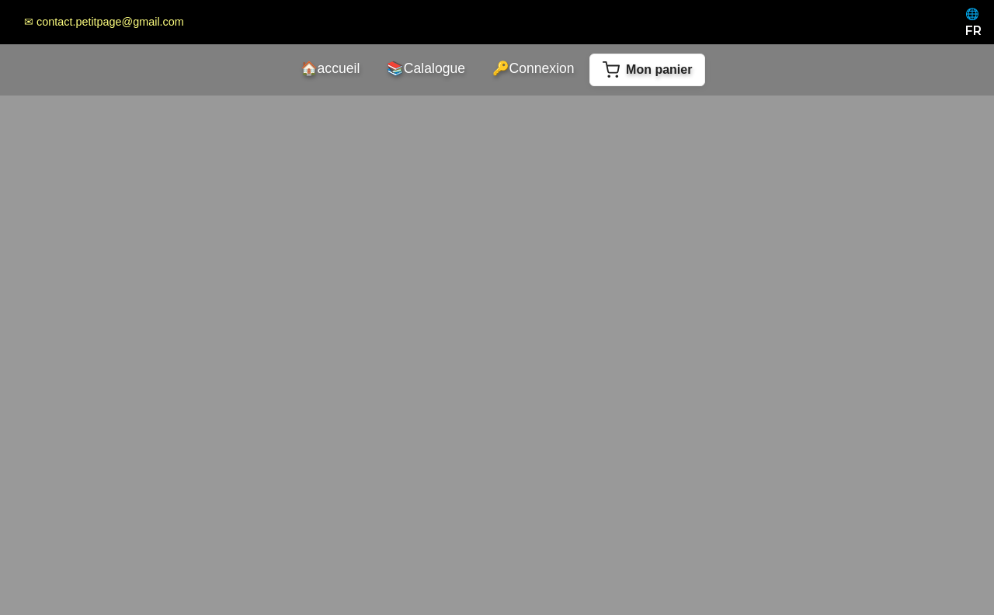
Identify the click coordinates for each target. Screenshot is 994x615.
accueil (330, 68)
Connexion (533, 68)
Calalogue (426, 68)
